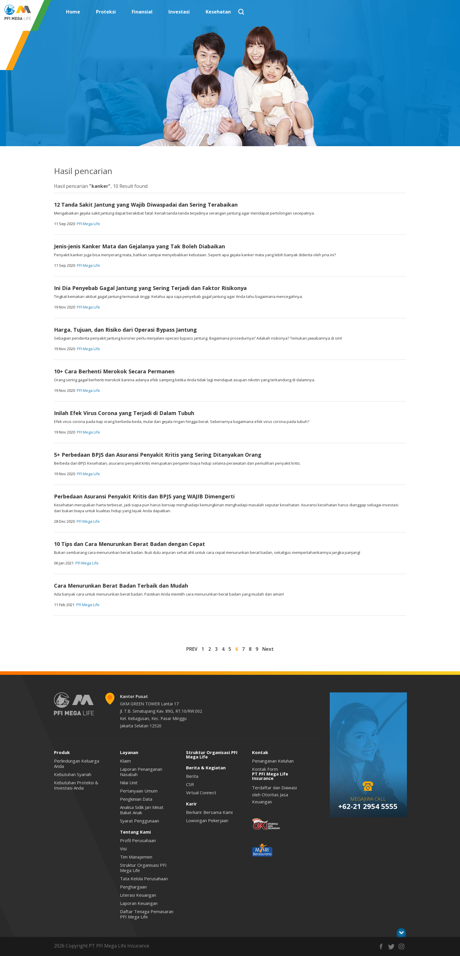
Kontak (260, 752)
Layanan (129, 752)
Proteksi (106, 12)
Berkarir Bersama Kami (209, 812)
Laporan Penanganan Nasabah (141, 771)
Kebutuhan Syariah (72, 774)
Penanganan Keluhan (273, 761)
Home (73, 12)
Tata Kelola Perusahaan (144, 878)
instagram (401, 946)
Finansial (142, 12)
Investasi (179, 12)
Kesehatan (218, 12)
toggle (401, 932)
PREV (191, 649)
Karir (191, 804)
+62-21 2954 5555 (368, 806)
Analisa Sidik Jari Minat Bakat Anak (141, 809)
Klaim (125, 761)
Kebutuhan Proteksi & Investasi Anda (76, 785)
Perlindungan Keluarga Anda (76, 763)
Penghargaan (133, 887)
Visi (123, 849)
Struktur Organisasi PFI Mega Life (143, 867)
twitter (391, 946)
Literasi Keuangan (138, 895)
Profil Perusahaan (138, 840)
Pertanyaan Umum (139, 791)
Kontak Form (265, 769)
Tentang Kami (135, 832)
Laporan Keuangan (139, 903)
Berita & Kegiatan (206, 767)
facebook (381, 946)
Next (268, 649)
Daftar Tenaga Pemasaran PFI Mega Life (146, 914)
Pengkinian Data (136, 799)
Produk (62, 752)
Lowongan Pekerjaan (207, 820)
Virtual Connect (201, 792)
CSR (190, 784)
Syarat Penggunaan (139, 821)
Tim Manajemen (136, 857)
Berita (192, 776)
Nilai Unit (129, 782)
